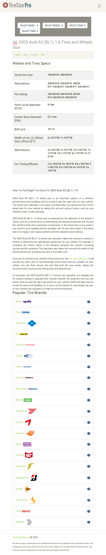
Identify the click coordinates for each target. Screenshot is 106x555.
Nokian (24, 400)
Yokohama (26, 411)
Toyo (23, 312)
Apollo (24, 301)
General (24, 455)
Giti (22, 334)
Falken (24, 367)
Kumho (24, 422)
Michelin (25, 522)
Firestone (25, 345)
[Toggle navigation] (99, 6)
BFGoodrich (27, 389)
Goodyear (26, 466)
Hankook (25, 433)
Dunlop (24, 489)
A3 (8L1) (34, 55)
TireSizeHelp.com (21, 537)
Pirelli (23, 511)
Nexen (24, 444)
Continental (27, 500)
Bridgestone (27, 478)
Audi (26, 55)
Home (17, 55)
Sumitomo (26, 323)
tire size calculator (78, 258)
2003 (42, 55)
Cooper (24, 356)
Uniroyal (25, 377)
